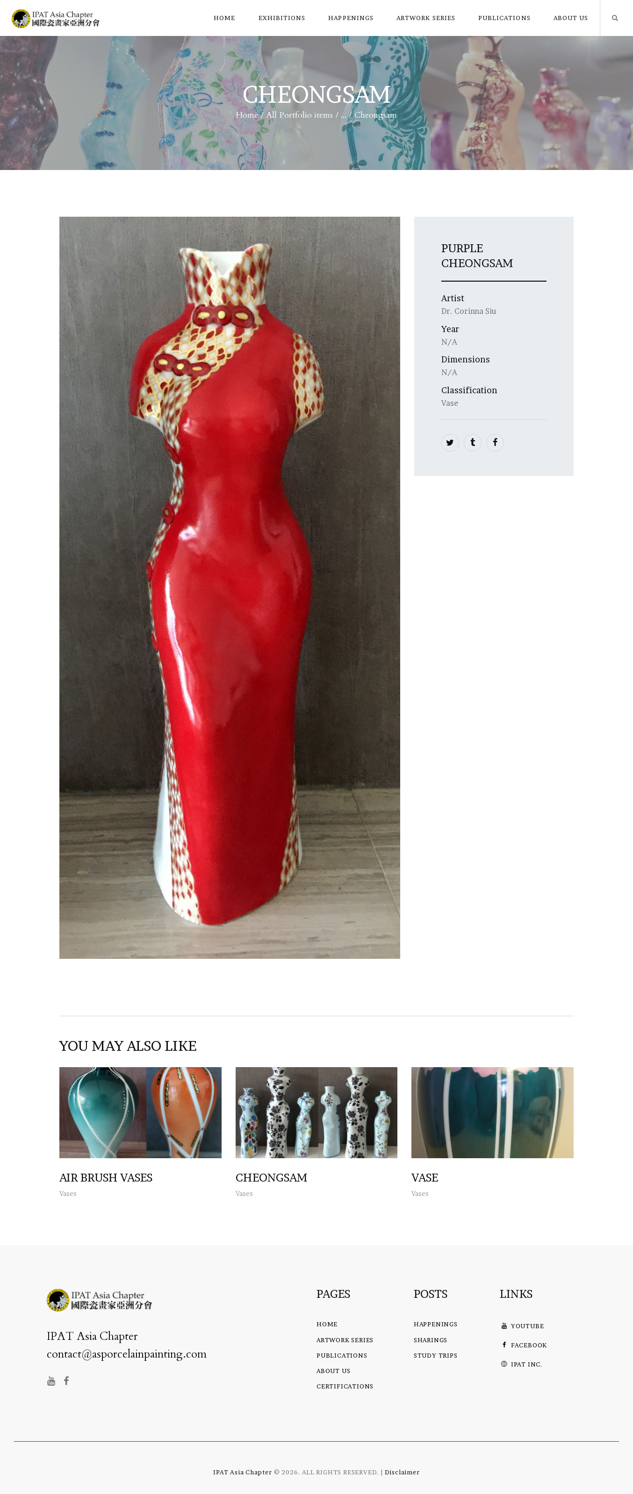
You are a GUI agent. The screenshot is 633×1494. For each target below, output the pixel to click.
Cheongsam (272, 1178)
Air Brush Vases (105, 1178)
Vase (424, 1178)
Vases (68, 1193)
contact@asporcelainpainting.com (127, 1354)
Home (247, 115)
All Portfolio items (299, 115)
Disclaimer (402, 1472)
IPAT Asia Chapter (242, 1472)
